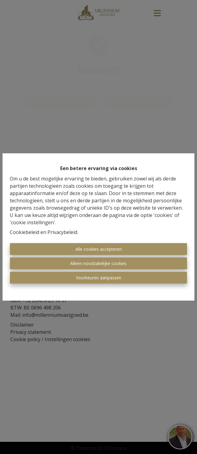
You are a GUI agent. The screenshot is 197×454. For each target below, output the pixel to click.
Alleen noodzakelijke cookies (98, 263)
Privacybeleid (62, 232)
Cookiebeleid (24, 232)
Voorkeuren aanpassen (98, 278)
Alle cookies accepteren (98, 249)
